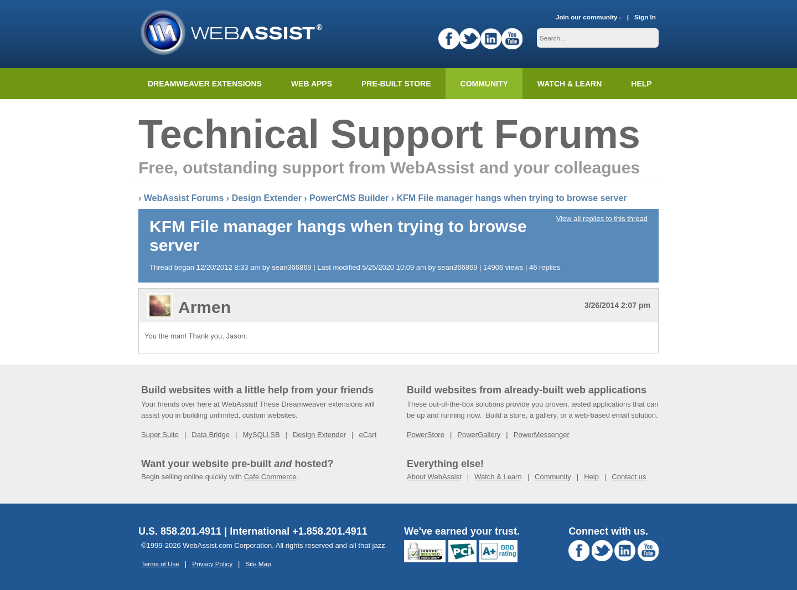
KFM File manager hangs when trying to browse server (511, 198)
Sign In (645, 16)
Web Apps (311, 83)
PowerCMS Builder (349, 198)
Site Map (258, 563)
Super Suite (160, 434)
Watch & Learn (569, 83)
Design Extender (267, 198)
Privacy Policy (212, 563)
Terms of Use (160, 563)
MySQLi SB (261, 434)
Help (591, 477)
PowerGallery (478, 434)
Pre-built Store (396, 83)
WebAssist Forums (184, 198)
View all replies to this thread (602, 218)
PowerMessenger (542, 434)
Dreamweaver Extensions (205, 83)
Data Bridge (211, 434)
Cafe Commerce (270, 477)
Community (484, 83)
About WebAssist (434, 477)
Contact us (629, 477)
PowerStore (425, 434)
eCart (367, 434)
